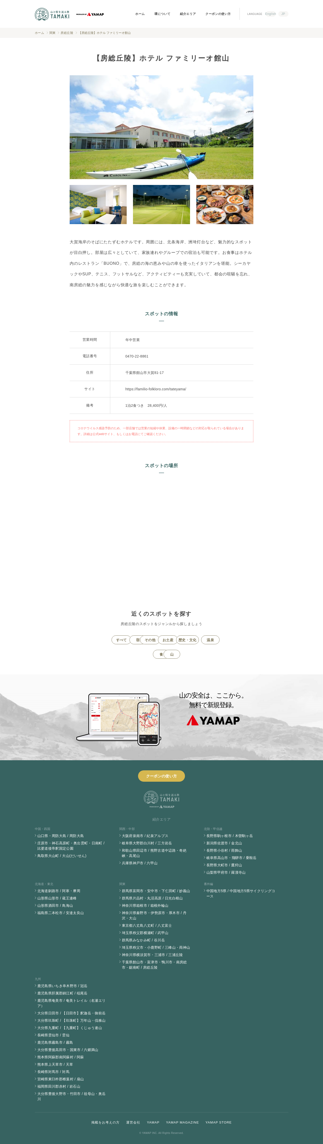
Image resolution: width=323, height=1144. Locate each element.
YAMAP (153, 1122)
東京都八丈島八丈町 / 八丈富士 (147, 925)
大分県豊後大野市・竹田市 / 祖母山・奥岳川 (71, 1096)
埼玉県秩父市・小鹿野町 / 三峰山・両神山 (156, 947)
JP (283, 14)
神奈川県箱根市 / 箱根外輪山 (145, 905)
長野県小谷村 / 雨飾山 (224, 850)
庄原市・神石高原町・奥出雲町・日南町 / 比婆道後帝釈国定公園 (71, 845)
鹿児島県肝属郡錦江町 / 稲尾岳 (62, 993)
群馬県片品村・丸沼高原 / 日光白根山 (152, 898)
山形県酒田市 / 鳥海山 (55, 905)
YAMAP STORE (218, 1122)
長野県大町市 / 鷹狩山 (224, 865)
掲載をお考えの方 (105, 1122)
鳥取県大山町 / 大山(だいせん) (62, 856)
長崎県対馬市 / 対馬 (53, 1072)
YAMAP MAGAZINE (182, 1122)
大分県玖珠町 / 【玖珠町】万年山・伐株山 (71, 1020)
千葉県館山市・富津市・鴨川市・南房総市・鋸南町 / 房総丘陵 (154, 964)
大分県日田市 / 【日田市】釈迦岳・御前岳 (71, 1013)
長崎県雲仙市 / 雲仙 (53, 1035)
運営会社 (133, 1122)
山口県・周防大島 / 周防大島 (60, 836)
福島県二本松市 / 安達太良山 (60, 913)
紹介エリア (188, 14)
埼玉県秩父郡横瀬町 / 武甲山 (145, 933)
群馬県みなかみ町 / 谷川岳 (143, 940)
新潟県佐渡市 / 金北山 (224, 843)
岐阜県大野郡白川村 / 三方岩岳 (147, 843)
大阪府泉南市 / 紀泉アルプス (145, 836)
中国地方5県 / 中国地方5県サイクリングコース (240, 893)
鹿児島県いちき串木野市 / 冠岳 (62, 986)
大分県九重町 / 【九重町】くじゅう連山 (69, 1028)
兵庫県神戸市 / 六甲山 (140, 863)
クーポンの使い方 (218, 14)
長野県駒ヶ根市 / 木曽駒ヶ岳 (229, 836)
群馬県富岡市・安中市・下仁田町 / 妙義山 (156, 891)
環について (162, 14)
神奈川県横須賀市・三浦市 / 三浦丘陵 (152, 955)
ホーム (140, 14)
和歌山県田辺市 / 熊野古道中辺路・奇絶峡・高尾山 (154, 853)
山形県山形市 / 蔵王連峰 (57, 898)
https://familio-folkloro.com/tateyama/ (155, 389)
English (271, 14)
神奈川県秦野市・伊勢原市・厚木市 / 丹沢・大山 (154, 915)
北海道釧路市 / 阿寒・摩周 (58, 891)
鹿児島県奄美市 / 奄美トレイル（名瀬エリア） (71, 1003)
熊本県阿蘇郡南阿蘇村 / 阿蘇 (60, 1057)
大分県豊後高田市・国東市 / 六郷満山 (67, 1050)
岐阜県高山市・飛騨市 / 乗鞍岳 (231, 858)
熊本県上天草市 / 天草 (55, 1064)
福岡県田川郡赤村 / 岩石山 (58, 1086)
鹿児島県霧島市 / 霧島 (55, 1042)
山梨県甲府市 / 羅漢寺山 (226, 872)
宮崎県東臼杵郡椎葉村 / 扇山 (60, 1079)
